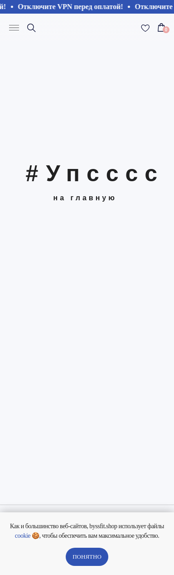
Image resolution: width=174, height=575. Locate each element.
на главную (85, 198)
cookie (22, 535)
